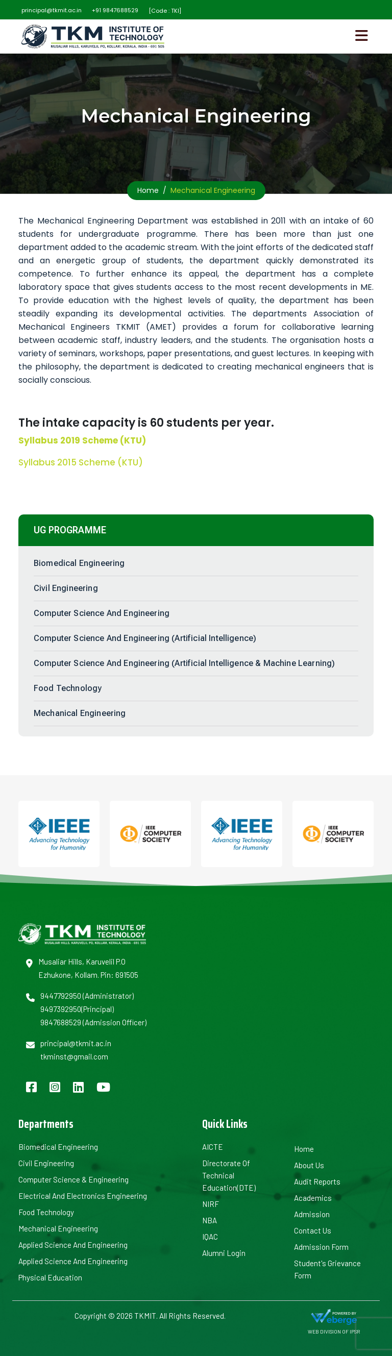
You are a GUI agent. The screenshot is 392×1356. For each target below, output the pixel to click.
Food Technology (68, 688)
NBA (209, 1220)
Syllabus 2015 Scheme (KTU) (80, 462)
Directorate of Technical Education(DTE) (229, 1175)
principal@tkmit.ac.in (51, 10)
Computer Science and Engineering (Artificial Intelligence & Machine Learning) (184, 663)
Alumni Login (224, 1253)
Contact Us (312, 1230)
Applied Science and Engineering (73, 1244)
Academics (313, 1197)
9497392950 (60, 1009)
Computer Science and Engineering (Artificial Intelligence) (145, 638)
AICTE (212, 1146)
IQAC (210, 1236)
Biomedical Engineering (79, 563)
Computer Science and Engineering (101, 613)
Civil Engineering (66, 588)
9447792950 (60, 995)
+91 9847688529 (115, 10)
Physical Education (50, 1277)
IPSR (355, 1331)
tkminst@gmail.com (74, 1056)
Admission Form (321, 1246)
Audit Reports (317, 1181)
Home (148, 190)
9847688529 (60, 1022)
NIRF (210, 1204)
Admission (312, 1214)
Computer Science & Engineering (73, 1179)
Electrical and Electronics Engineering (82, 1195)
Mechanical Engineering (80, 713)
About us (309, 1165)
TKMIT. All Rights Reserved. (179, 1315)
